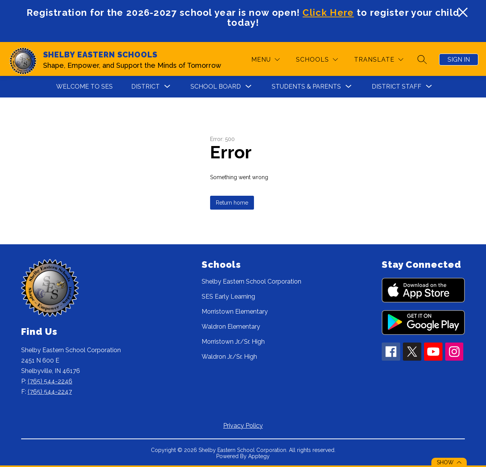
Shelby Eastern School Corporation (251, 281)
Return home (232, 203)
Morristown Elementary (235, 311)
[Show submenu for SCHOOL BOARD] (215, 86)
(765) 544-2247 (50, 391)
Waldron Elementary (231, 326)
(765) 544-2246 (50, 381)
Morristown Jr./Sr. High (233, 341)
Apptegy (259, 456)
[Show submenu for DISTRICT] (145, 86)
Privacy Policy (243, 425)
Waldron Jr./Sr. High (229, 356)
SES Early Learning (228, 296)
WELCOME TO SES (84, 86)
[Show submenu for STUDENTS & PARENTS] (306, 86)
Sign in (459, 59)
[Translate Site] (378, 59)
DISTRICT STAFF (396, 86)
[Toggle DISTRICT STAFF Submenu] (429, 86)
